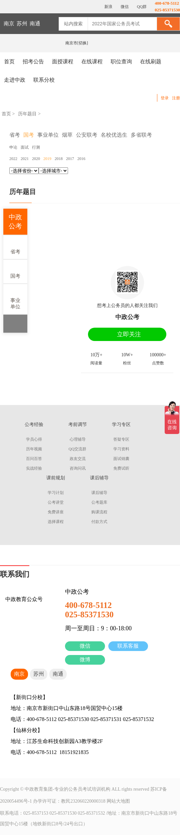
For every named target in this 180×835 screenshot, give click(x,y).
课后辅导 (99, 492)
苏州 (22, 23)
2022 (13, 158)
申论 (13, 147)
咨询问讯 (78, 468)
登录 (165, 98)
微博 (85, 659)
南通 (35, 23)
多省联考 (141, 135)
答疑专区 (121, 439)
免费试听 (121, 468)
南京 (9, 23)
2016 (81, 158)
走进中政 (14, 80)
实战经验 (34, 468)
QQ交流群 (77, 449)
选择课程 (56, 521)
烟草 (67, 135)
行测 (36, 147)
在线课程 (92, 61)
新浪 (107, 6)
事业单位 (15, 298)
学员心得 (34, 439)
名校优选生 (114, 135)
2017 (70, 158)
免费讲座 (56, 512)
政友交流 (78, 458)
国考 (15, 271)
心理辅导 (78, 439)
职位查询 (121, 61)
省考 (15, 246)
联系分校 (44, 80)
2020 (36, 158)
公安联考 (86, 135)
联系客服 (128, 646)
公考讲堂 (56, 502)
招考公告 (33, 61)
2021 (25, 158)
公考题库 (99, 502)
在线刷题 (150, 61)
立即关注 (129, 334)
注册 (176, 98)
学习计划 (56, 492)
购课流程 (99, 512)
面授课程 (62, 61)
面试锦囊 (121, 458)
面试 (25, 147)
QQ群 (141, 6)
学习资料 (121, 449)
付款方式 (99, 521)
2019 (47, 158)
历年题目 (27, 113)
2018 (59, 158)
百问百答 (34, 458)
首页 (9, 61)
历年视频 (34, 449)
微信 (85, 646)
